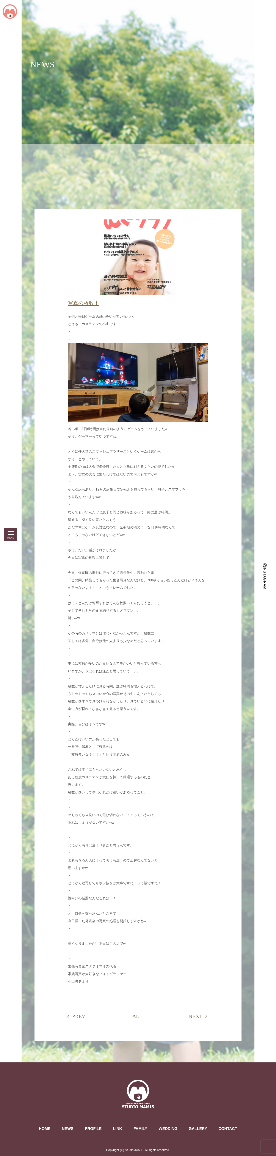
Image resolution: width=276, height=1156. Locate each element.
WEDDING (168, 1129)
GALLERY (198, 1129)
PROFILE (93, 1129)
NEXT (195, 1016)
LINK (117, 1129)
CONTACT (227, 1129)
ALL (137, 1016)
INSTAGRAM (265, 578)
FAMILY (140, 1129)
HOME (44, 1129)
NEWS (68, 1129)
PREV (78, 1016)
